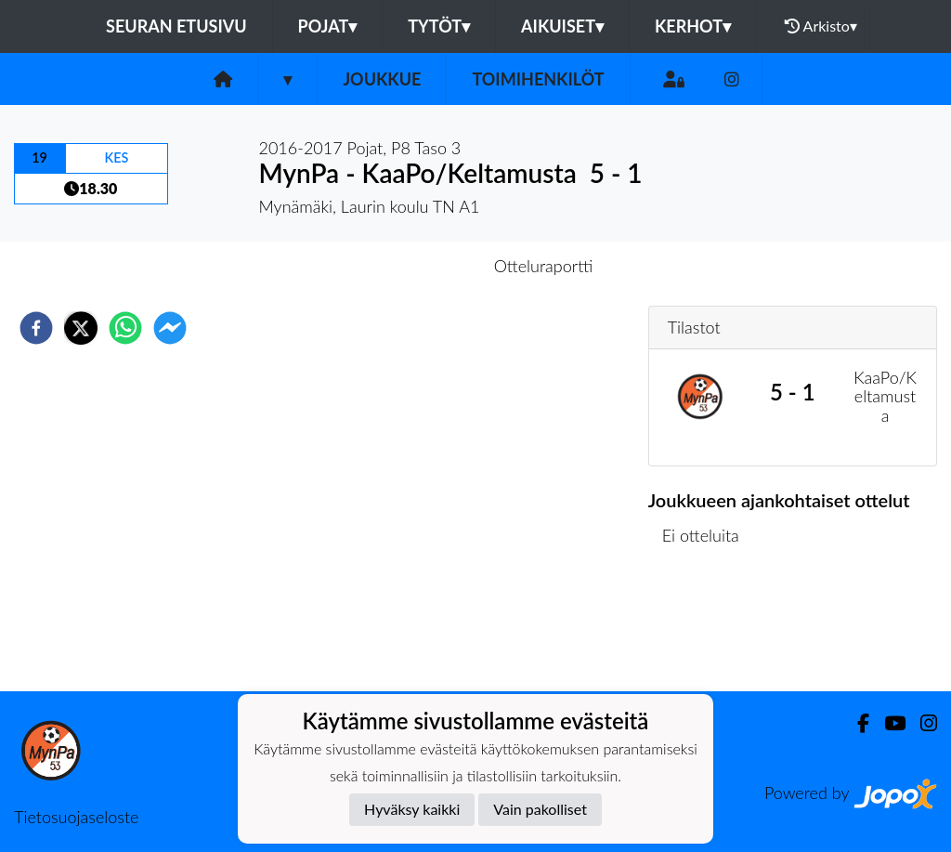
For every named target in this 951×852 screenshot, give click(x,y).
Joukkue (382, 79)
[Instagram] (732, 79)
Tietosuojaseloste (76, 816)
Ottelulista (708, 628)
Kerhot (693, 26)
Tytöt (439, 26)
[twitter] (81, 328)
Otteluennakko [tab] (411, 266)
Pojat (328, 26)
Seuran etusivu (176, 26)
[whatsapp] (125, 328)
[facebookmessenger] (170, 328)
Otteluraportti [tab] (543, 266)
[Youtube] (887, 723)
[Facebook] (855, 723)
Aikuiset (562, 26)
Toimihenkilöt (538, 79)
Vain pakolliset (540, 809)
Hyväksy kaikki (412, 809)
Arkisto (821, 26)
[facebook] (36, 328)
